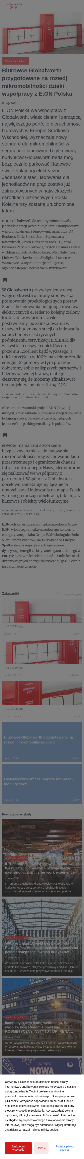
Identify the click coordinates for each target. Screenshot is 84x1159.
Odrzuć (41, 1148)
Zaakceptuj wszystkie (18, 1148)
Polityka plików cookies (65, 1148)
